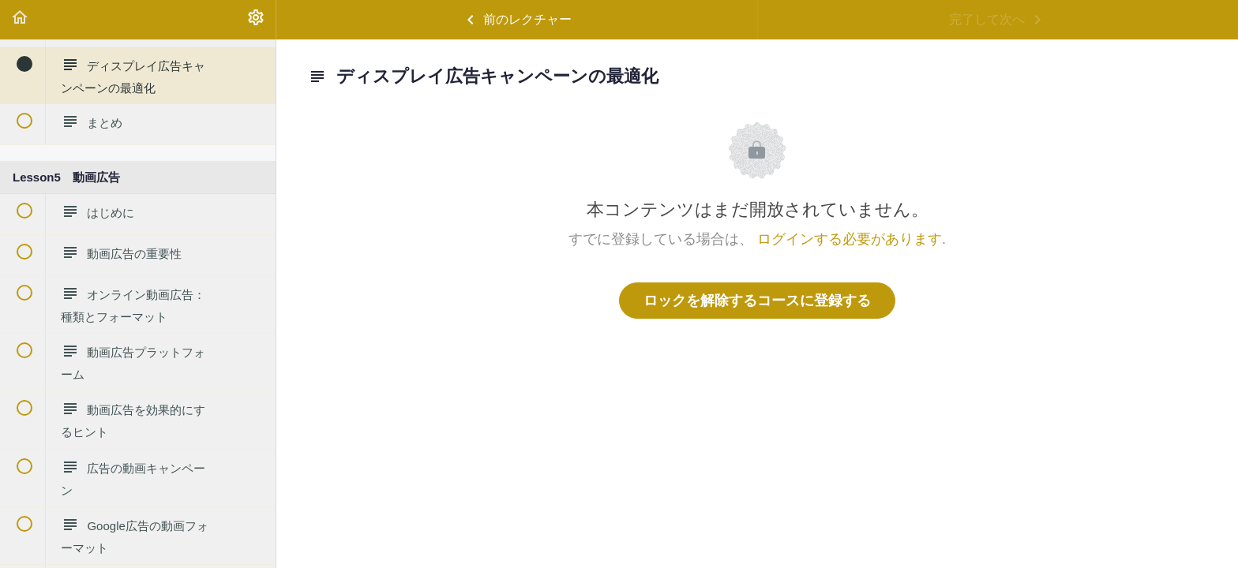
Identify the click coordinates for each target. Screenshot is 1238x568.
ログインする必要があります (849, 239)
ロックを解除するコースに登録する (757, 300)
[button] (19, 19)
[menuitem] (256, 19)
